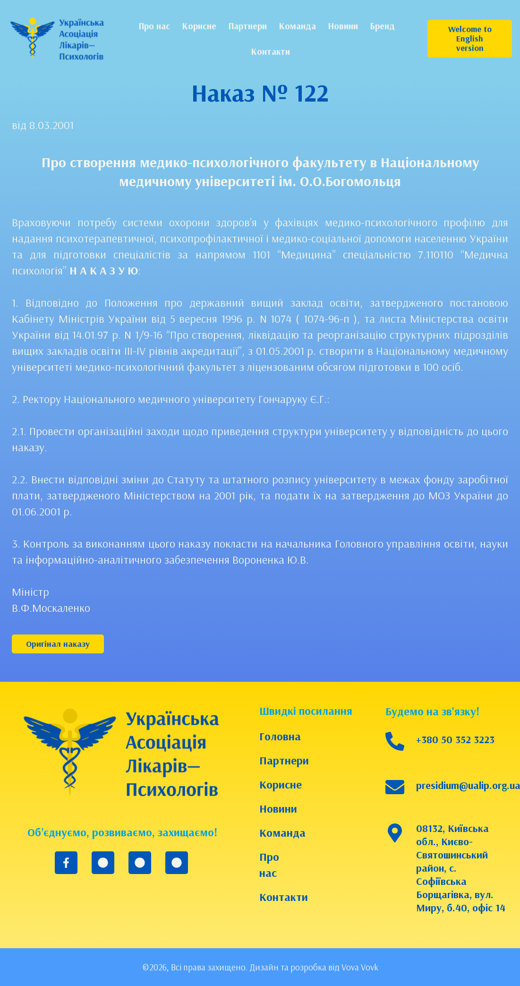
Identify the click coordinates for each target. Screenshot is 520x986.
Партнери (277, 760)
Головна (277, 736)
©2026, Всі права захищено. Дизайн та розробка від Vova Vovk (260, 967)
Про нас (269, 864)
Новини (277, 808)
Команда (277, 832)
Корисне (277, 784)
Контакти (277, 897)
